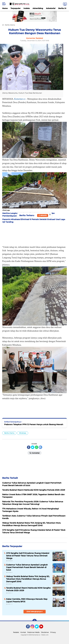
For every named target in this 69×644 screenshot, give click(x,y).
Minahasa (22, 433)
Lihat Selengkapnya (34, 611)
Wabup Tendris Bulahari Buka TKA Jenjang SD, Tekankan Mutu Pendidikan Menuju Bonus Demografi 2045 (28, 579)
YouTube (43, 628)
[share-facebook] (28, 447)
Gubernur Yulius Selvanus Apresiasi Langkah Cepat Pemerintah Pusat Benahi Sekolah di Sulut (27, 567)
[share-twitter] (32, 447)
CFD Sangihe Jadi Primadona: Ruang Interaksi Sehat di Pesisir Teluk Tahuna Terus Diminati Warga (27, 555)
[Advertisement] (34, 234)
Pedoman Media (33, 632)
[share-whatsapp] (36, 447)
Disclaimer (45, 632)
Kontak (23, 632)
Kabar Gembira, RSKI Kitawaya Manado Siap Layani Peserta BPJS (26, 600)
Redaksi (16, 632)
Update (43, 215)
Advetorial (50, 8)
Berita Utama (9, 433)
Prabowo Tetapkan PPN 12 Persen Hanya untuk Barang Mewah (33, 424)
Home (5, 8)
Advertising (38, 8)
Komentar (34, 452)
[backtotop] (34, 621)
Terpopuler (16, 8)
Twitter (38, 628)
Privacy (53, 632)
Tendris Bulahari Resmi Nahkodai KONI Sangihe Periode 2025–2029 (28, 589)
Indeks (26, 8)
